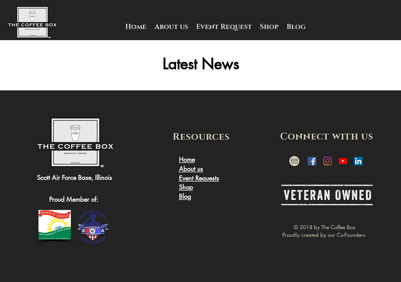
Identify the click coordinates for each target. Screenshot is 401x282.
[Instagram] (327, 161)
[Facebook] (312, 161)
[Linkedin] (358, 161)
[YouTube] (343, 161)
